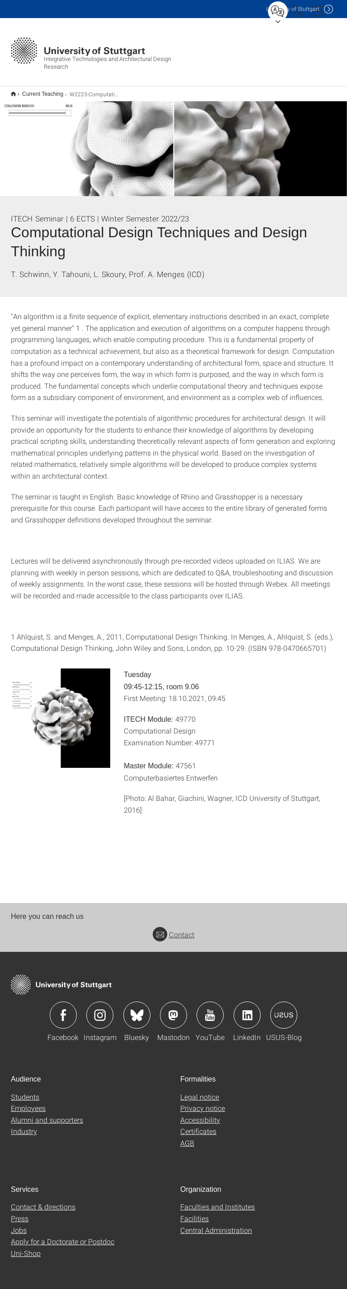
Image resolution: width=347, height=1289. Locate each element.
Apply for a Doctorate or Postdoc (62, 1235)
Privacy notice (202, 1102)
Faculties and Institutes (217, 1200)
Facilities (194, 1212)
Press (19, 1212)
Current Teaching (37, 91)
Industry (24, 1125)
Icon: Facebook (63, 1009)
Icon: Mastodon (173, 1009)
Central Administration (216, 1224)
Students (25, 1091)
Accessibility (200, 1114)
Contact (173, 928)
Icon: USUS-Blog (283, 1009)
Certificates (198, 1125)
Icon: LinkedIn (247, 1009)
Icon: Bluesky (136, 1009)
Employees (28, 1102)
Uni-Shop (26, 1247)
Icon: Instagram (99, 1009)
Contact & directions (43, 1200)
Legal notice (199, 1091)
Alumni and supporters (47, 1114)
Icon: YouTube (210, 1009)
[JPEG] (60, 712)
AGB (187, 1137)
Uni (292, 8)
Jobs (19, 1224)
